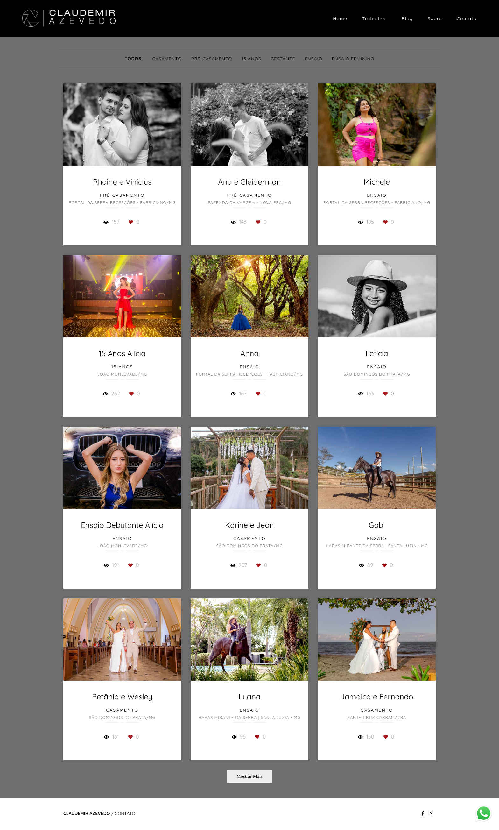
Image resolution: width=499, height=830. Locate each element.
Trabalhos (374, 18)
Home (340, 18)
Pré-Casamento (211, 58)
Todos (132, 58)
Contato (467, 18)
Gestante (283, 58)
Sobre (435, 18)
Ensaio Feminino (353, 58)
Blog (407, 18)
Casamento (167, 58)
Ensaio (313, 58)
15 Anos (251, 58)
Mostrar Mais (249, 776)
